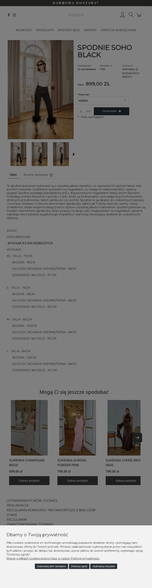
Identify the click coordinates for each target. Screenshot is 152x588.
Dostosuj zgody (79, 566)
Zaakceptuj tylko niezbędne (51, 566)
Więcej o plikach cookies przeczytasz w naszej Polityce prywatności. (53, 558)
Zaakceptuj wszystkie (103, 566)
